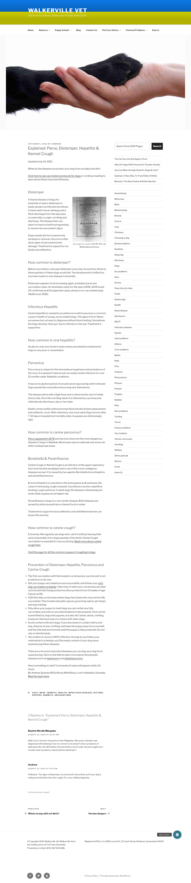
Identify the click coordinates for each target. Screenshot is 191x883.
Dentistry (118, 249)
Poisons (118, 383)
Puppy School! (63, 30)
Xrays (117, 466)
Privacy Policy (91, 875)
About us (44, 30)
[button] (177, 834)
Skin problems (121, 411)
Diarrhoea (119, 260)
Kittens (98, 693)
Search (155, 30)
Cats (35, 693)
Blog (78, 30)
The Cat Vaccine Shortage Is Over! (130, 159)
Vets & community (123, 439)
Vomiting (118, 444)
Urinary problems (122, 427)
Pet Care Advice (111, 30)
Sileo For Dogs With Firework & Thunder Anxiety (137, 164)
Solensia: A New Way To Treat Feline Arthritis (135, 175)
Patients (118, 372)
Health (62, 693)
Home (31, 30)
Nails (116, 360)
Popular (118, 388)
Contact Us (91, 30)
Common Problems (137, 30)
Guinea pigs (119, 299)
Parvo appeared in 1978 (41, 438)
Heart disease (121, 310)
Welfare (118, 450)
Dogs (43, 693)
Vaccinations (63, 695)
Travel (117, 422)
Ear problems (120, 271)
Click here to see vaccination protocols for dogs (54, 175)
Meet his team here (38, 676)
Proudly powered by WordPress (115, 875)
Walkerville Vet (57, 10)
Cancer (117, 221)
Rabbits (48, 695)
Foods (117, 293)
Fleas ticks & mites (123, 288)
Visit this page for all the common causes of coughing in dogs (61, 552)
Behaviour (119, 199)
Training (118, 416)
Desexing (118, 254)
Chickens (118, 232)
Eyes (116, 277)
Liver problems (121, 349)
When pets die (121, 455)
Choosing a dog (121, 238)
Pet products (120, 377)
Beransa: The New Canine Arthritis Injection (135, 181)
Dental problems (122, 243)
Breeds (117, 215)
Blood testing (120, 210)
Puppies (37, 695)
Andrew (56, 144)
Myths (117, 355)
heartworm (53, 658)
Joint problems (121, 338)
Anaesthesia (120, 193)
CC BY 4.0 (97, 244)
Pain (116, 366)
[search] (118, 472)
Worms (117, 461)
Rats (116, 405)
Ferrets (52, 693)
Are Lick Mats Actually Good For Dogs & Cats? (136, 170)
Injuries (117, 332)
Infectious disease (80, 693)
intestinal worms (73, 658)
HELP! (117, 321)
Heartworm (119, 316)
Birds (116, 204)
